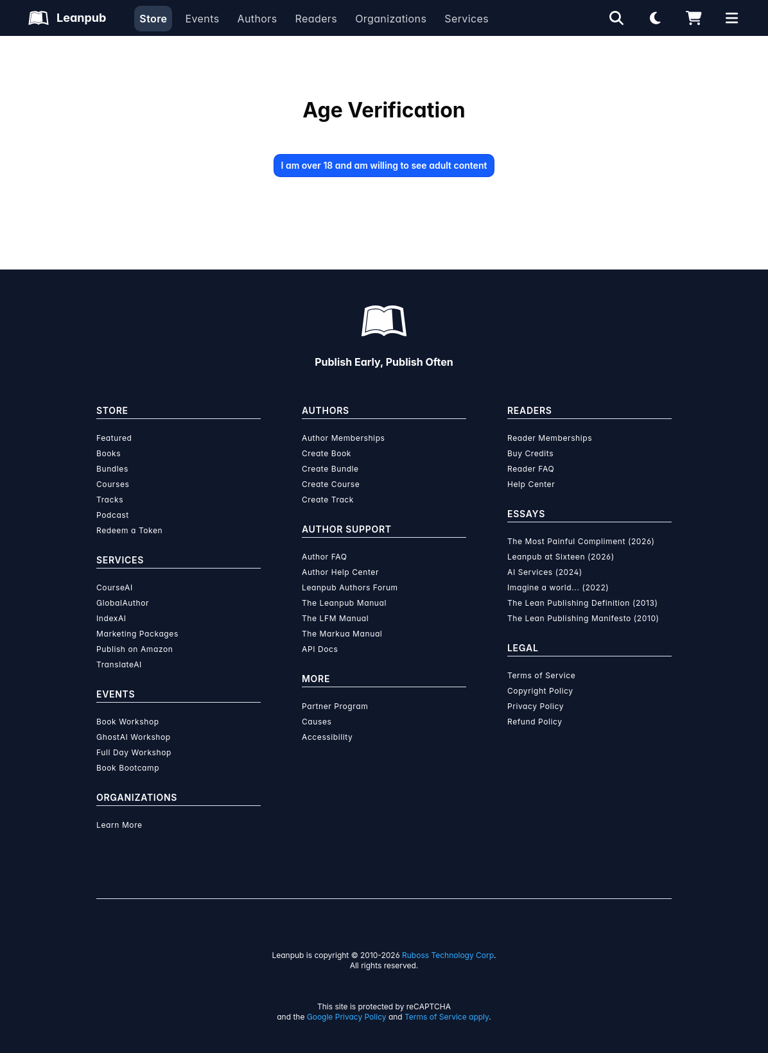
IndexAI (111, 618)
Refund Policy (535, 721)
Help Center (531, 484)
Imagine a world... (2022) (558, 587)
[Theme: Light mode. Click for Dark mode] (655, 18)
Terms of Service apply (447, 1017)
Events (202, 18)
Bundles (112, 469)
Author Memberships (343, 438)
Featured (114, 438)
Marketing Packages (137, 633)
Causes (316, 721)
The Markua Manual (342, 633)
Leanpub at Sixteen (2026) (561, 556)
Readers (316, 18)
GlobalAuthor (122, 603)
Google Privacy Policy (347, 1017)
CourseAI (114, 587)
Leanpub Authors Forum (350, 587)
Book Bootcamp (127, 768)
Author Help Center (340, 572)
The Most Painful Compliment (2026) (581, 541)
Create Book (326, 453)
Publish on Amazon (134, 649)
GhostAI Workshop (133, 737)
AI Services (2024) (544, 572)
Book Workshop (127, 721)
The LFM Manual (335, 618)
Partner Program (335, 706)
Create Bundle (330, 469)
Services (466, 18)
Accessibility (327, 737)
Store (153, 18)
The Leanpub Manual (344, 603)
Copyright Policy (540, 691)
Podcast (112, 515)
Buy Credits (530, 453)
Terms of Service (541, 675)
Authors (257, 18)
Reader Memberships (549, 438)
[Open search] (616, 18)
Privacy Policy (535, 706)
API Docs (320, 649)
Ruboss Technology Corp (448, 955)
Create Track (328, 499)
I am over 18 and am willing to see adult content (384, 165)
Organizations (390, 18)
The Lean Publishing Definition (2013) (582, 603)
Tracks (109, 499)
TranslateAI (119, 664)
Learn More (119, 825)
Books (108, 453)
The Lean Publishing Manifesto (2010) (583, 618)
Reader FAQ (530, 469)
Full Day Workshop (133, 752)
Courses (112, 484)
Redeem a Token (129, 530)
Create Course (331, 484)
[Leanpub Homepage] (67, 18)
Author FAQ (324, 556)
